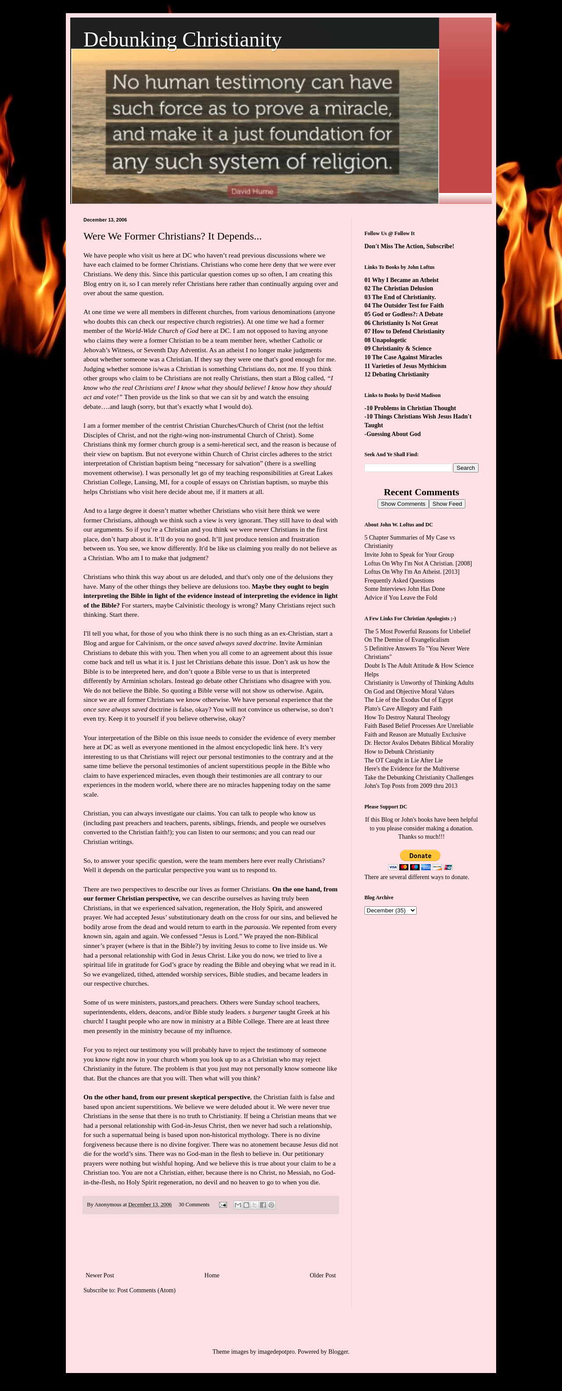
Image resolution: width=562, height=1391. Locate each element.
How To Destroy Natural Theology (407, 717)
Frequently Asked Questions (399, 580)
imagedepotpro (276, 1351)
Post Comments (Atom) (146, 1290)
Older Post (323, 1275)
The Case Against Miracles (407, 357)
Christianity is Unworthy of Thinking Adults (419, 682)
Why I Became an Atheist (405, 280)
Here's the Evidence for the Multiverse (411, 768)
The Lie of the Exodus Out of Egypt (408, 700)
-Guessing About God (392, 434)
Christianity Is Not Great (405, 323)
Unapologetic (389, 340)
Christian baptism (264, 482)
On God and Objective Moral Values (409, 691)
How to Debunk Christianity (399, 751)
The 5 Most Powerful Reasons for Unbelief (417, 631)
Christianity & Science (402, 348)
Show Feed (447, 504)
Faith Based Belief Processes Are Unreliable (418, 725)
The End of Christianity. (404, 297)
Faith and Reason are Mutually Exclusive (415, 734)
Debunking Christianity (182, 39)
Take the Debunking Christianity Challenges (419, 777)
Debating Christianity (400, 374)
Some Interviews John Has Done (404, 589)
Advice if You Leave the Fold (400, 597)
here (290, 747)
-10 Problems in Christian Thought (410, 408)
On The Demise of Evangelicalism (406, 639)
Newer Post (100, 1275)
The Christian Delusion (402, 288)
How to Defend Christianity (408, 331)
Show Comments (403, 504)
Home (212, 1275)
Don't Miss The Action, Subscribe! (409, 246)
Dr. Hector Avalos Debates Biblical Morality (419, 743)
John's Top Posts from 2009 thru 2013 (411, 786)
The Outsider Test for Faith (408, 305)
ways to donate (449, 877)
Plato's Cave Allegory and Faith (403, 708)
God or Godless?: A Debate (407, 314)
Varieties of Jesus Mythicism (408, 366)
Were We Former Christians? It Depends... (172, 236)
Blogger (338, 1351)
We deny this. (133, 274)
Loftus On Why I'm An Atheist (402, 572)
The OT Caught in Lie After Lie (403, 760)
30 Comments (194, 1204)
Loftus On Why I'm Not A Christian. (409, 563)
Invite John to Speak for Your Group (409, 554)
